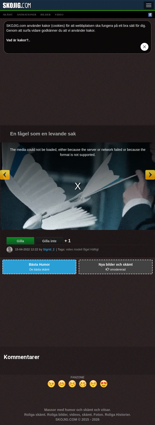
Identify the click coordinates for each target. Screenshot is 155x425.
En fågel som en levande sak (43, 133)
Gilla (20, 241)
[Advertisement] (77, 91)
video (59, 14)
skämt (8, 14)
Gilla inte (49, 241)
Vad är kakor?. (17, 40)
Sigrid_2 (48, 249)
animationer (26, 14)
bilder (46, 14)
